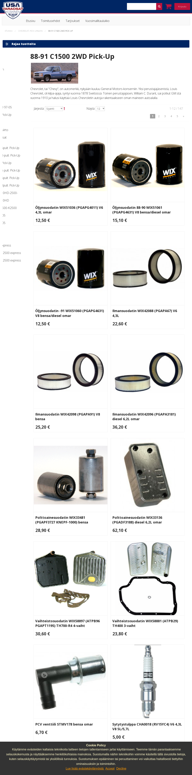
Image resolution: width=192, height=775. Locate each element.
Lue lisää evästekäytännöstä (85, 768)
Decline (121, 768)
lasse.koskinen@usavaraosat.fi (119, 701)
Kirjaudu (182, 6)
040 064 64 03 (108, 696)
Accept (110, 768)
